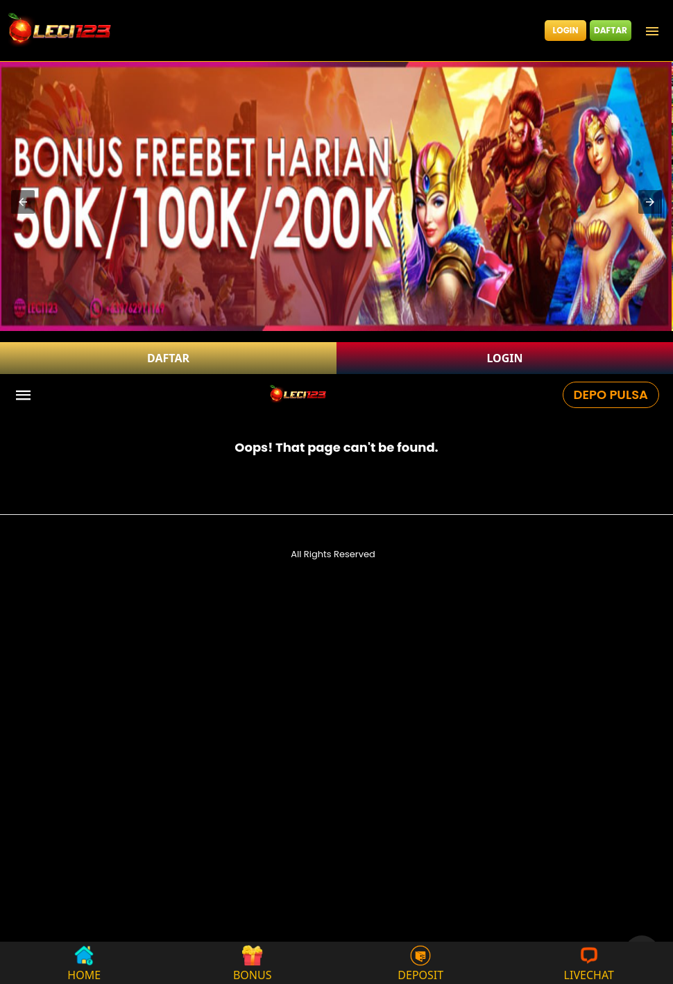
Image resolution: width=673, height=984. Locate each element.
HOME (84, 963)
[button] (23, 202)
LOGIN (566, 30)
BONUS (252, 963)
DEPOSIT (420, 963)
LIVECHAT (589, 963)
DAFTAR (610, 30)
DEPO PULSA (611, 394)
